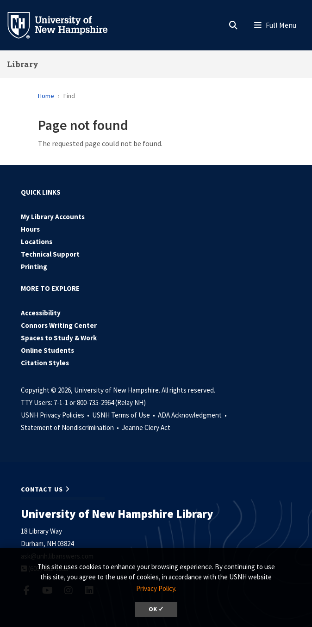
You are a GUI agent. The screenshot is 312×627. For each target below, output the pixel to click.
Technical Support (50, 254)
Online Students (47, 350)
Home (46, 96)
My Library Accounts (53, 216)
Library (22, 64)
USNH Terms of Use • (124, 415)
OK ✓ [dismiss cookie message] (156, 609)
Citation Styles (45, 362)
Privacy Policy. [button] (156, 588)
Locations (36, 241)
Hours (30, 229)
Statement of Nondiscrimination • (70, 427)
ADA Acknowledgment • (193, 415)
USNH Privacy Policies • (56, 415)
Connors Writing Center (59, 325)
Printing (34, 266)
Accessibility (41, 312)
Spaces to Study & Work (59, 337)
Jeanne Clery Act (146, 427)
